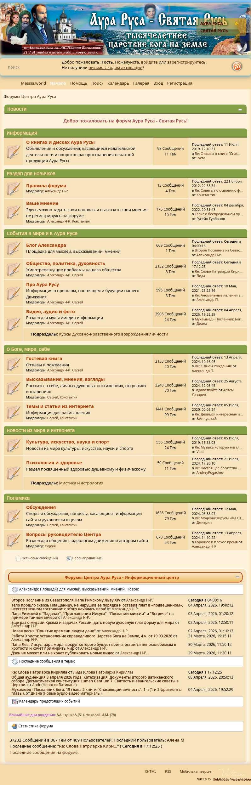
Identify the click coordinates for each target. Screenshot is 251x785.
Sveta (201, 157)
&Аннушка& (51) (70, 714)
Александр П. (208, 299)
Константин (206, 194)
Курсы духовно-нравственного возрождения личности (113, 334)
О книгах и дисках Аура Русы (60, 142)
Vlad (200, 451)
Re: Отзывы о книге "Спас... (218, 153)
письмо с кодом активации (115, 67)
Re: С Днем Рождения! (213, 366)
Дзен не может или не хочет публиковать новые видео (62, 652)
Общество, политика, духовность (65, 263)
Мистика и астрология (81, 483)
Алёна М (175, 740)
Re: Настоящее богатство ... (218, 468)
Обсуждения (41, 507)
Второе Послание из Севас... (218, 250)
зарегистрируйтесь (186, 62)
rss (238, 66)
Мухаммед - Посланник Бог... (219, 319)
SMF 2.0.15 (204, 779)
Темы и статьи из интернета (60, 406)
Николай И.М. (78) (101, 714)
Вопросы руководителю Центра (63, 534)
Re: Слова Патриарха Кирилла (39, 672)
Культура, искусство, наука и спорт (67, 442)
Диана (202, 323)
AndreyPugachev (210, 472)
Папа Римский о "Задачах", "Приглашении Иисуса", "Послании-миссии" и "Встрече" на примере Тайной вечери (92, 615)
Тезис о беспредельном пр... (219, 214)
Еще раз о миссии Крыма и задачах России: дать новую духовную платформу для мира (92, 622)
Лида (201, 275)
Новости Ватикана (59, 684)
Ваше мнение (42, 203)
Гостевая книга (44, 358)
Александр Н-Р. (56, 191)
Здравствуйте (206, 389)
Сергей (77, 275)
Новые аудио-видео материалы (72, 693)
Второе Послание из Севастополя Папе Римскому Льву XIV (65, 599)
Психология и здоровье (54, 463)
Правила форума (46, 186)
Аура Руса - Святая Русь (214, 26)
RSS (168, 771)
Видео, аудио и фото (50, 311)
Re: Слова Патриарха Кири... (218, 271)
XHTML (150, 771)
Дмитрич (204, 522)
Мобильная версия (196, 771)
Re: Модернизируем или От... (219, 518)
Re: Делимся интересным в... (219, 414)
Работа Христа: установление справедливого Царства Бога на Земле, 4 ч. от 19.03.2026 (91, 635)
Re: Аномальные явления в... (219, 295)
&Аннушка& (207, 418)
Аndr (36, 684)
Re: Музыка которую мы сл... (218, 447)
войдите (149, 62)
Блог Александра (46, 245)
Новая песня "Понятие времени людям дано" (53, 630)
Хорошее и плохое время (216, 541)
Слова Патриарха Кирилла (108, 672)
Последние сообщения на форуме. (44, 752)
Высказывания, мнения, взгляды (65, 379)
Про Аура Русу (42, 284)
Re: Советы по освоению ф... (218, 190)
